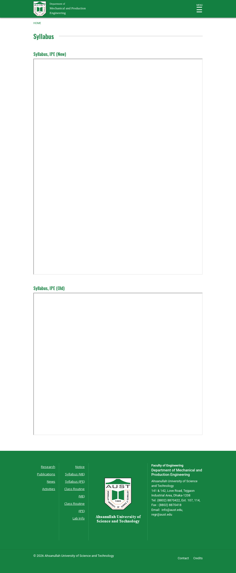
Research (48, 467)
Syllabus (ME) (75, 474)
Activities (48, 489)
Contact (183, 558)
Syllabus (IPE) (75, 481)
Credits (198, 558)
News (51, 481)
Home (37, 23)
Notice (80, 467)
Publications (46, 474)
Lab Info (79, 518)
